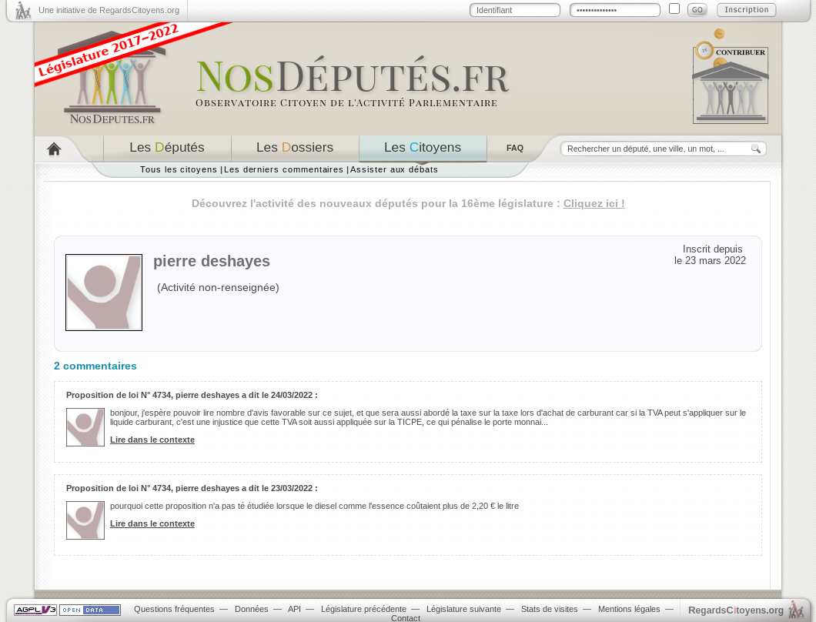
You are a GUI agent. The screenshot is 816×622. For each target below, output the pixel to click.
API (294, 609)
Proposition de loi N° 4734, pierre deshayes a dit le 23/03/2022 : (192, 488)
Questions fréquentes (174, 609)
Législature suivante (463, 609)
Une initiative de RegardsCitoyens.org (108, 10)
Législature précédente (363, 609)
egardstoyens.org (736, 610)
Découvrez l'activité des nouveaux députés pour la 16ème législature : (408, 203)
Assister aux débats (394, 169)
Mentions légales (629, 609)
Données (252, 609)
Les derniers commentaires (284, 169)
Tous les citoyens (179, 169)
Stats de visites (549, 609)
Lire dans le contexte (152, 439)
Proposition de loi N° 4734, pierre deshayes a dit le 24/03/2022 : (192, 395)
